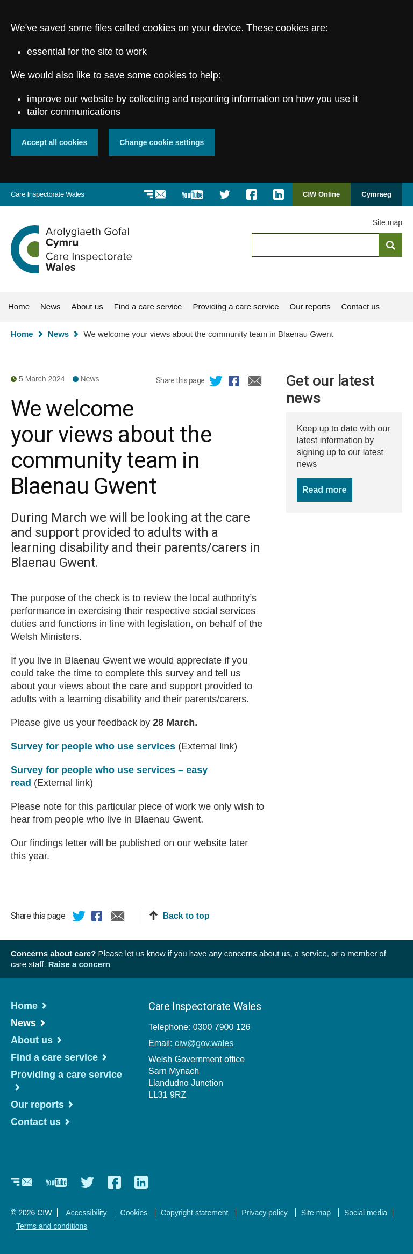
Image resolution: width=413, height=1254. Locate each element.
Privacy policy (264, 1212)
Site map (387, 222)
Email (255, 383)
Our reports (310, 306)
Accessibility (86, 1212)
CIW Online (321, 198)
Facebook (236, 383)
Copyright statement (194, 1212)
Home (19, 306)
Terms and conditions (51, 1226)
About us (87, 306)
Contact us (360, 306)
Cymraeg (376, 194)
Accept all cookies (54, 142)
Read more (327, 489)
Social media (365, 1212)
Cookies (134, 1212)
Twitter (216, 383)
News (50, 306)
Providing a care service (236, 306)
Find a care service (148, 306)
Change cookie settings (161, 142)
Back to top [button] (185, 915)
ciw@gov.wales (204, 1043)
